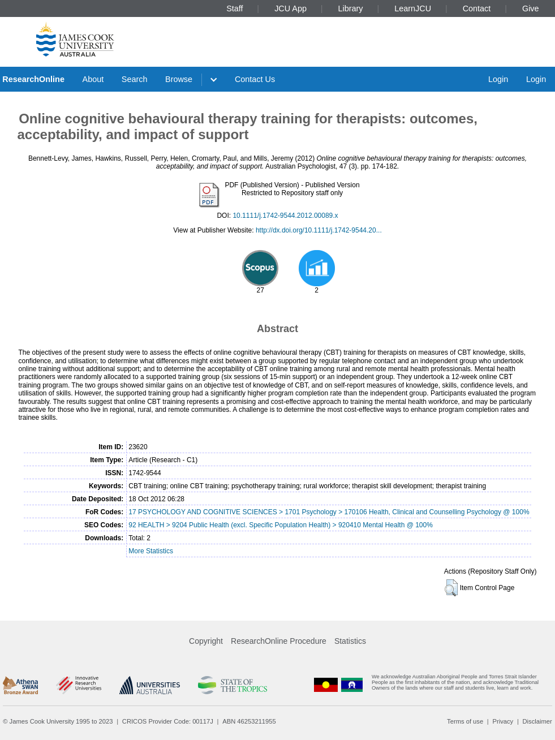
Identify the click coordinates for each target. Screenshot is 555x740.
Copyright (206, 641)
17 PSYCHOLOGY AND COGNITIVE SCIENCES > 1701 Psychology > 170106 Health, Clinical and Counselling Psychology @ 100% (328, 512)
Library (350, 8)
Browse (178, 79)
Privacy (502, 721)
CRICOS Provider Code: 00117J (167, 721)
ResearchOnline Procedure (278, 641)
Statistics (350, 641)
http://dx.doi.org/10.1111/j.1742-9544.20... (319, 230)
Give (530, 8)
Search (135, 79)
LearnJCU (412, 8)
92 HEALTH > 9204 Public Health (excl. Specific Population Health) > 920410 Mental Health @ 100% (280, 525)
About (93, 79)
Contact (477, 8)
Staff (234, 8)
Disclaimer (537, 721)
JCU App (290, 8)
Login (498, 79)
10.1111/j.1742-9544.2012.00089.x (285, 216)
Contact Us (255, 79)
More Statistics (150, 551)
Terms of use (465, 721)
